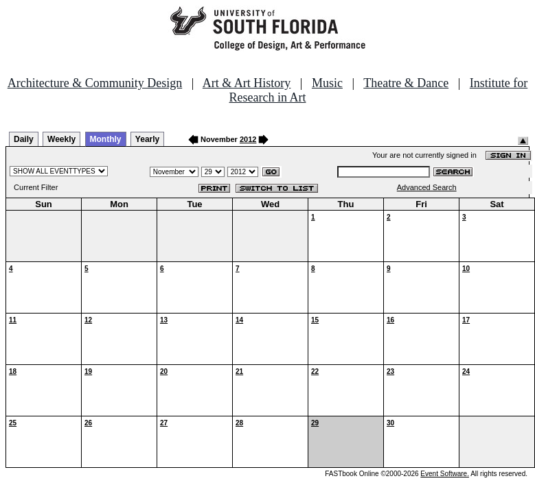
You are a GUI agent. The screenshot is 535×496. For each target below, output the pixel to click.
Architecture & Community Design (95, 83)
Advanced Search (427, 187)
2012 (248, 139)
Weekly (61, 139)
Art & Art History (247, 83)
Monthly (106, 139)
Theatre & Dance (405, 83)
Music (327, 83)
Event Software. (444, 473)
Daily (24, 139)
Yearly (147, 139)
